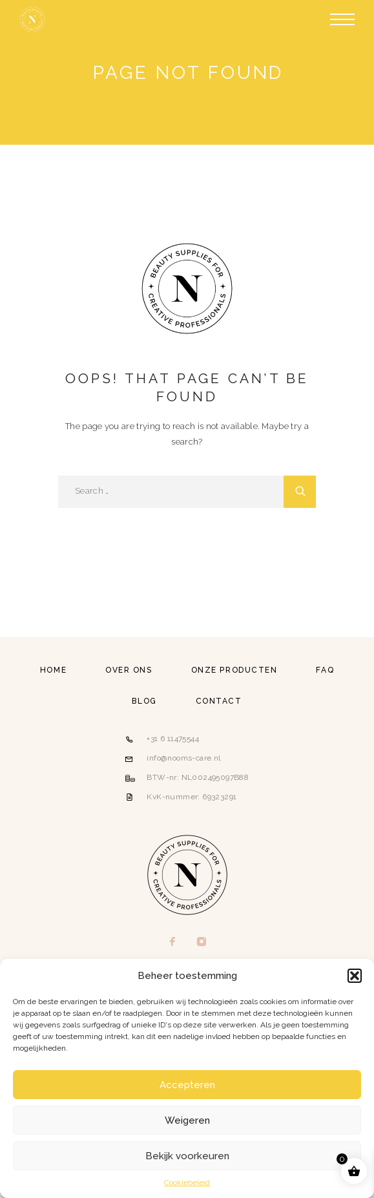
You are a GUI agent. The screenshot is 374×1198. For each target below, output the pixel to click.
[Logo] (32, 19)
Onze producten (234, 670)
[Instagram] (201, 942)
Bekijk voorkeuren (187, 1156)
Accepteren (187, 1085)
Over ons (128, 670)
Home (53, 670)
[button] (354, 975)
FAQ (325, 670)
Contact (219, 701)
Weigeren (187, 1120)
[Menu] (342, 19)
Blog (144, 701)
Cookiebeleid (187, 1182)
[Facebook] (172, 942)
